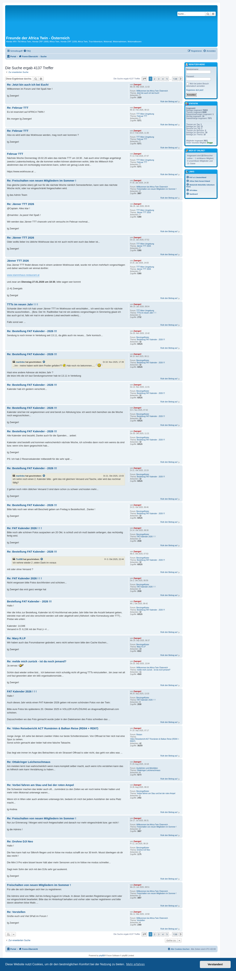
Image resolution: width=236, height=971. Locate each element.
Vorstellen (141, 920)
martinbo (20, 362)
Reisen (139, 735)
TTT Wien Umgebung (145, 114)
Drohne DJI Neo (143, 850)
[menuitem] (27, 51)
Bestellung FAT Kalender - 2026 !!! (151, 340)
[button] (144, 79)
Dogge (210, 143)
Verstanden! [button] (215, 964)
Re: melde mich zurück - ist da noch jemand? (36, 661)
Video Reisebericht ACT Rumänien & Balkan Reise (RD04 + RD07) (154, 740)
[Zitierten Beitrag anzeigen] (44, 362)
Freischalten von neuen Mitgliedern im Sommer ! (156, 189)
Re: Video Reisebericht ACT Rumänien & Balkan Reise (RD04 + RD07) (52, 728)
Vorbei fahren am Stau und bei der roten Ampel (156, 793)
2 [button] (154, 78)
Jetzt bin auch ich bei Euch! (148, 93)
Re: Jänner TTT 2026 (20, 204)
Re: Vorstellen (16, 911)
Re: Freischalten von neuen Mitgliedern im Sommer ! (41, 180)
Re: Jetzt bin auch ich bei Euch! (28, 84)
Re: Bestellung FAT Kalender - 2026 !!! (32, 331)
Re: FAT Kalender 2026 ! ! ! (24, 528)
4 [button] (163, 78)
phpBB (102, 956)
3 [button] (158, 78)
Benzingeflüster (142, 337)
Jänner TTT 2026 (144, 212)
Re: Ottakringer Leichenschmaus (28, 761)
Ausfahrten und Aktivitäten (147, 768)
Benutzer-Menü (195, 64)
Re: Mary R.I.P (16, 638)
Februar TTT (142, 116)
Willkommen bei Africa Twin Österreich (152, 91)
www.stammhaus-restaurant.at (23, 275)
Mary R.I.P (141, 647)
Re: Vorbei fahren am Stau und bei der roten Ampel (40, 785)
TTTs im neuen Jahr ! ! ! (146, 313)
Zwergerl (137, 85)
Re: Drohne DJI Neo (20, 841)
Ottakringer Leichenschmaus (148, 770)
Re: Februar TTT (17, 107)
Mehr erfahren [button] (135, 964)
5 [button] (167, 78)
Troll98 (19, 559)
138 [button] (175, 78)
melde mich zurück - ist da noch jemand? (153, 670)
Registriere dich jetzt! (194, 90)
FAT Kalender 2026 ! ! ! (146, 537)
